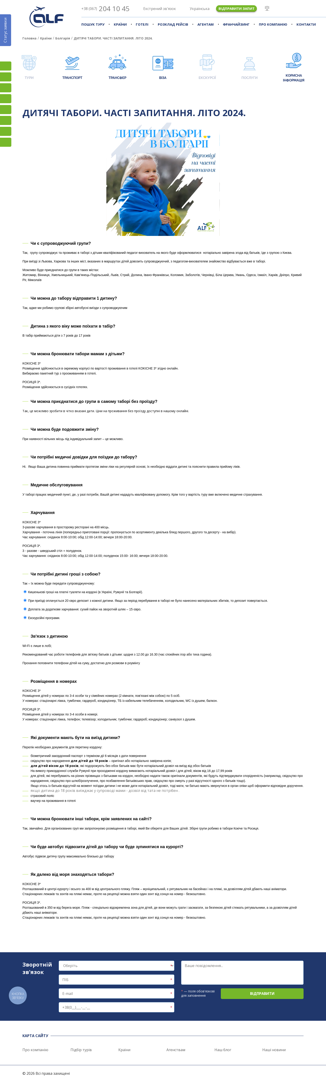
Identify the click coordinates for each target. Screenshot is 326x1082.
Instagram (5, 66)
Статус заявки (5, 30)
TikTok (5, 87)
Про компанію (273, 24)
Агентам (205, 24)
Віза (163, 67)
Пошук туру (93, 24)
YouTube (5, 98)
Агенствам (175, 1049)
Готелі (142, 24)
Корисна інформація (293, 67)
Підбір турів (81, 1049)
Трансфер (117, 67)
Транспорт (72, 67)
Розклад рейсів (173, 24)
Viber (5, 120)
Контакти (306, 24)
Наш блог (222, 1049)
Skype (5, 131)
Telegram (5, 142)
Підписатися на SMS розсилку (5, 109)
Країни (120, 24)
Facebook (5, 76)
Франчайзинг (236, 24)
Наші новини (274, 1049)
